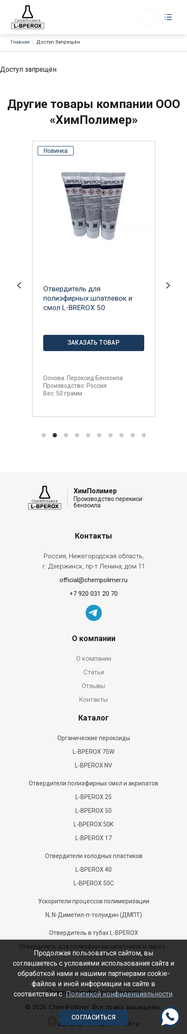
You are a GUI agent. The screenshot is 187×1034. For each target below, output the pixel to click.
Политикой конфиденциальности (119, 994)
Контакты (93, 699)
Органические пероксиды (93, 738)
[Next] (166, 285)
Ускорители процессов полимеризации (93, 901)
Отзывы (93, 686)
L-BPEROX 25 (93, 797)
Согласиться (93, 1017)
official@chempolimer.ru (93, 580)
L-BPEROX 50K (93, 824)
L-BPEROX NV (93, 765)
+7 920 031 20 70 (93, 594)
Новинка (56, 150)
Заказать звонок (148, 17)
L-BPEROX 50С (94, 883)
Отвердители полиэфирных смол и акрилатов (93, 783)
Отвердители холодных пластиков (93, 855)
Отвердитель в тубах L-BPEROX (93, 932)
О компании (93, 658)
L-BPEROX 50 (93, 810)
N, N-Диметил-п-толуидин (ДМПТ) (93, 914)
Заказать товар (94, 342)
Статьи (93, 672)
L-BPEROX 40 (93, 869)
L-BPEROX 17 (93, 838)
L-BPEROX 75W (93, 751)
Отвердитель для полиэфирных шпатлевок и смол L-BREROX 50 (87, 298)
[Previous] (20, 285)
